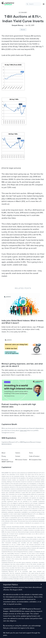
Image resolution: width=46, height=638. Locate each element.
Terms (31, 453)
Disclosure (5, 459)
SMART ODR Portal (7, 462)
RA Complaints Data (35, 459)
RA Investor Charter (21, 459)
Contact (17, 456)
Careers (17, 453)
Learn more (23, 430)
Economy (23, 12)
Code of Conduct (34, 456)
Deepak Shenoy (17, 25)
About (3, 453)
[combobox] (33, 4)
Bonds (23, 29)
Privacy (4, 456)
